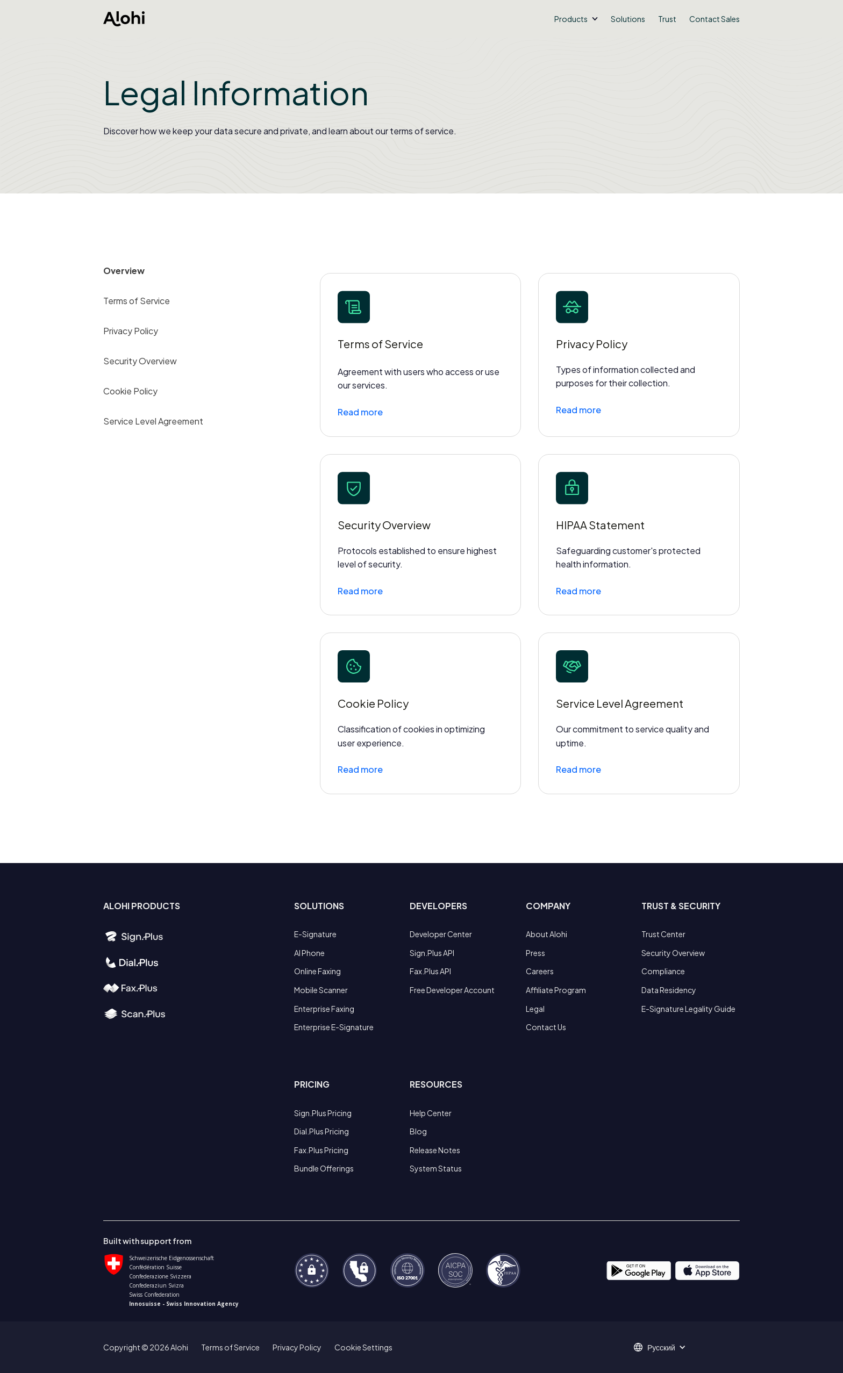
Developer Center (441, 934)
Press (535, 953)
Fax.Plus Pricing (321, 1150)
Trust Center (663, 934)
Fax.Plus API (430, 971)
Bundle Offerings (324, 1168)
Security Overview (140, 360)
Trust (667, 19)
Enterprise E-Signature (334, 1027)
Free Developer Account (452, 990)
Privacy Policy (130, 330)
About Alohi (546, 934)
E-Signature (315, 934)
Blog (418, 1131)
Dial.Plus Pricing (321, 1131)
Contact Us (546, 1027)
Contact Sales (714, 19)
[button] (576, 19)
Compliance (663, 971)
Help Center (431, 1113)
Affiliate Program (556, 990)
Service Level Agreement (153, 421)
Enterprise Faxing (324, 1008)
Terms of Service (136, 300)
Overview (124, 270)
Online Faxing (317, 971)
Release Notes (435, 1150)
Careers (540, 971)
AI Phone (309, 953)
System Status (436, 1168)
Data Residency (668, 990)
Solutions (628, 19)
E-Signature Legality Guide (688, 1008)
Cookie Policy (130, 391)
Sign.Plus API (432, 953)
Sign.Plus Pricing (323, 1113)
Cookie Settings (363, 1347)
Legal (535, 1008)
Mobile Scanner (321, 990)
